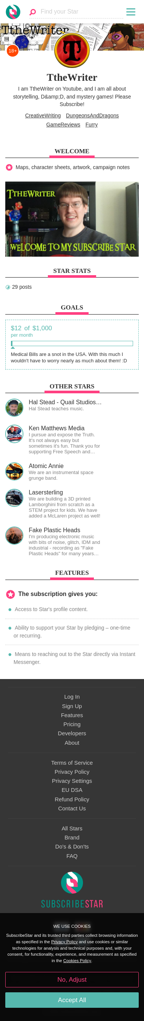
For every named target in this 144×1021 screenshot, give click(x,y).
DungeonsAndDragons (92, 115)
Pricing (71, 724)
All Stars (71, 828)
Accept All (72, 1000)
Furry (92, 125)
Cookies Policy (77, 960)
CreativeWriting (43, 115)
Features (72, 715)
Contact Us (72, 808)
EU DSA (71, 790)
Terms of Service (72, 763)
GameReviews (63, 125)
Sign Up (72, 706)
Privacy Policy (72, 772)
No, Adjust (71, 979)
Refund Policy (72, 799)
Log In (72, 697)
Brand (72, 838)
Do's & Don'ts (72, 847)
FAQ (72, 856)
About (72, 743)
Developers (72, 733)
